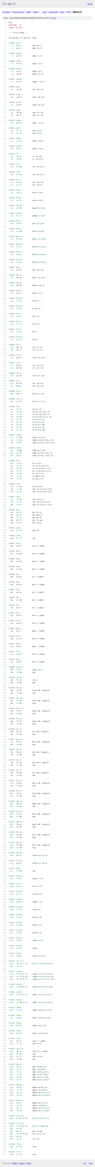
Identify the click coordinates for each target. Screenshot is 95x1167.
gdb (28, 11)
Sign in (90, 4)
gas (45, 11)
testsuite (53, 11)
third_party (18, 11)
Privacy (21, 1163)
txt (84, 1163)
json (91, 1163)
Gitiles (14, 1163)
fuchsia (6, 11)
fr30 (68, 11)
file (53, 18)
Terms (28, 1163)
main (35, 11)
